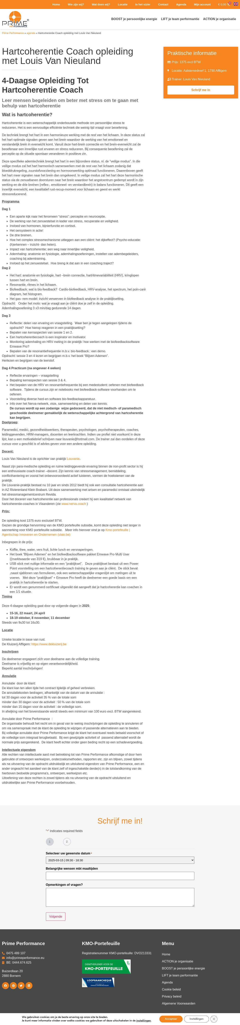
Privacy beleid (171, 996)
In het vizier (142, 4)
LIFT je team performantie (180, 974)
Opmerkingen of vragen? (64, 884)
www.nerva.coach (74, 503)
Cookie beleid (171, 988)
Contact (163, 4)
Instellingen (197, 1019)
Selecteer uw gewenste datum (69, 853)
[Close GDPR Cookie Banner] (215, 1018)
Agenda (181, 4)
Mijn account (202, 4)
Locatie (123, 4)
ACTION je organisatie (177, 960)
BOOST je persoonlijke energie (183, 967)
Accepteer (170, 1019)
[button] (5, 985)
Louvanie (73, 458)
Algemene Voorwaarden (178, 1003)
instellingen (142, 1020)
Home (56, 4)
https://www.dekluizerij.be (49, 644)
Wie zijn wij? (76, 4)
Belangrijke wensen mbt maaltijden (72, 868)
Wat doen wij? (101, 4)
